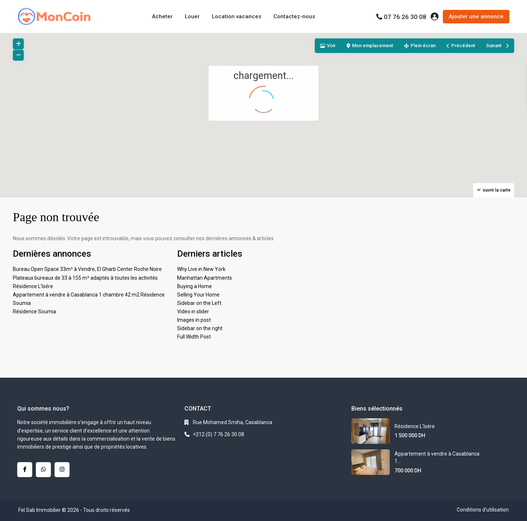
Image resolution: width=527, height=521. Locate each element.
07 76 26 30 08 (405, 16)
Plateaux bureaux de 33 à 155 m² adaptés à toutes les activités (85, 278)
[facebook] (24, 469)
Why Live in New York (201, 269)
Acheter (162, 16)
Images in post (194, 320)
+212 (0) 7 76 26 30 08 (218, 434)
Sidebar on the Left (199, 303)
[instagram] (62, 469)
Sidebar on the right (200, 328)
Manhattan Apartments (204, 278)
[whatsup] (43, 469)
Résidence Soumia (34, 311)
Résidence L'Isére (33, 286)
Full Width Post (194, 337)
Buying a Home (194, 286)
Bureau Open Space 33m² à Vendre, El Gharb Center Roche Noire (87, 269)
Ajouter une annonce (476, 16)
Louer (192, 16)
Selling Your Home (198, 295)
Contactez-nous (294, 16)
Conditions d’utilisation (483, 510)
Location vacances (236, 16)
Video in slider (193, 311)
